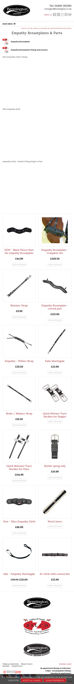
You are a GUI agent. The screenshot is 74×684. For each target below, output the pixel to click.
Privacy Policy (27, 664)
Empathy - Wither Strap (19, 361)
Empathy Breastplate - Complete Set (55, 251)
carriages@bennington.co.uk (57, 8)
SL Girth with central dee (55, 573)
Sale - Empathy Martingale (19, 573)
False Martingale (55, 361)
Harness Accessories (40, 28)
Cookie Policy (17, 666)
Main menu (9, 24)
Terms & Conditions (11, 664)
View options (19, 265)
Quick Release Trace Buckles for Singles (55, 415)
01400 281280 (63, 5)
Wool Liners (55, 521)
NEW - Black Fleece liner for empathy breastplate (19, 251)
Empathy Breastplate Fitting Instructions (29, 50)
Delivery (6, 666)
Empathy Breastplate (20, 41)
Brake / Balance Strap (19, 413)
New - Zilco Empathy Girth (19, 521)
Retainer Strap (19, 305)
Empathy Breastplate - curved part (55, 307)
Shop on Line (26, 28)
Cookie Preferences (55, 680)
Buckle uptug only (55, 465)
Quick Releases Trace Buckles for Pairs (19, 467)
